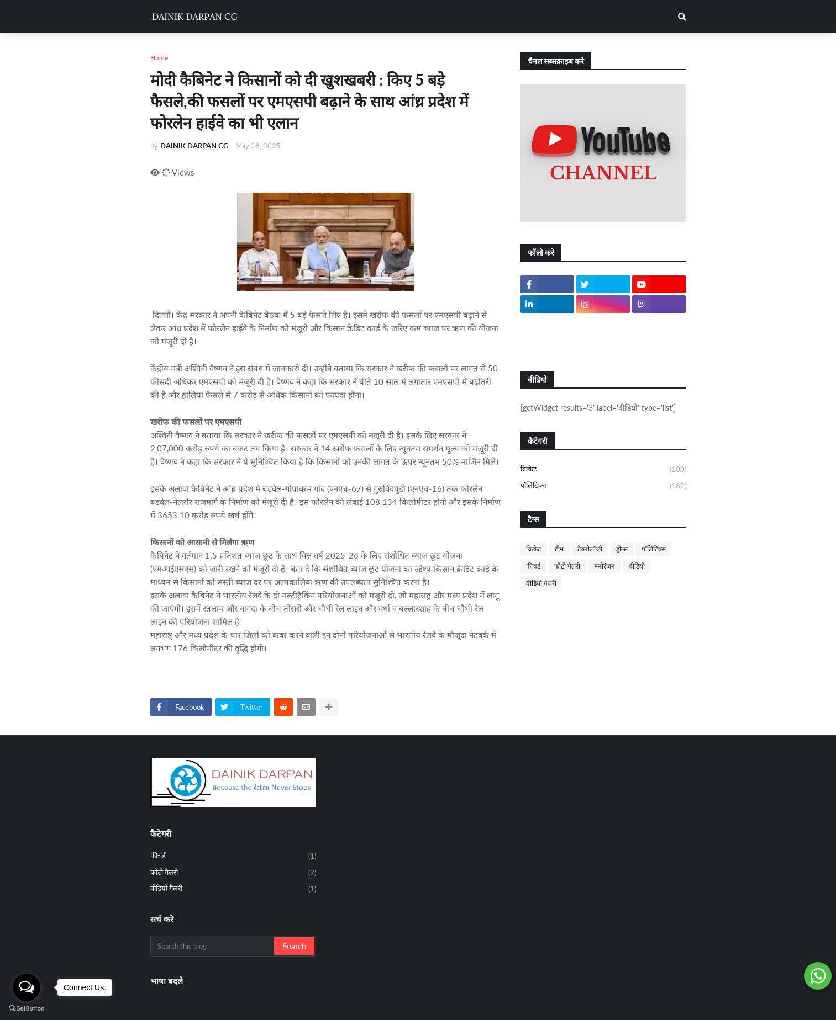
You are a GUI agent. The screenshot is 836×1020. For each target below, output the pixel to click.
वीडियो (637, 566)
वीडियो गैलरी (541, 583)
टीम (559, 549)
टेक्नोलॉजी (589, 549)
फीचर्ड (533, 566)
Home (159, 58)
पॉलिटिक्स (603, 486)
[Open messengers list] (26, 987)
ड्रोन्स (622, 549)
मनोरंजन (604, 566)
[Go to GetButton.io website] (26, 1008)
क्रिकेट (603, 469)
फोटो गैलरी (567, 566)
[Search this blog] (213, 946)
